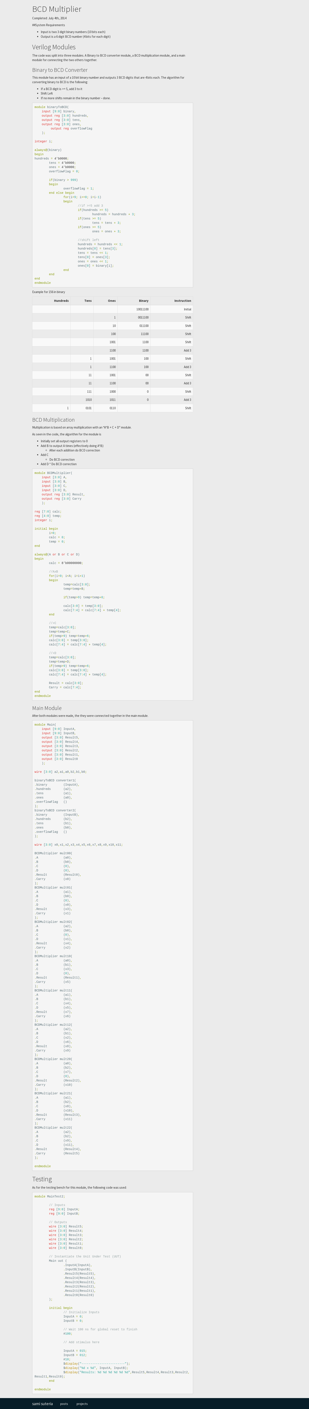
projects (82, 1404)
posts (64, 1404)
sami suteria (42, 1403)
